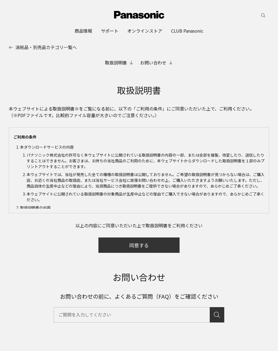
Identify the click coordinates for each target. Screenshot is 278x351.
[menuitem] (83, 30)
